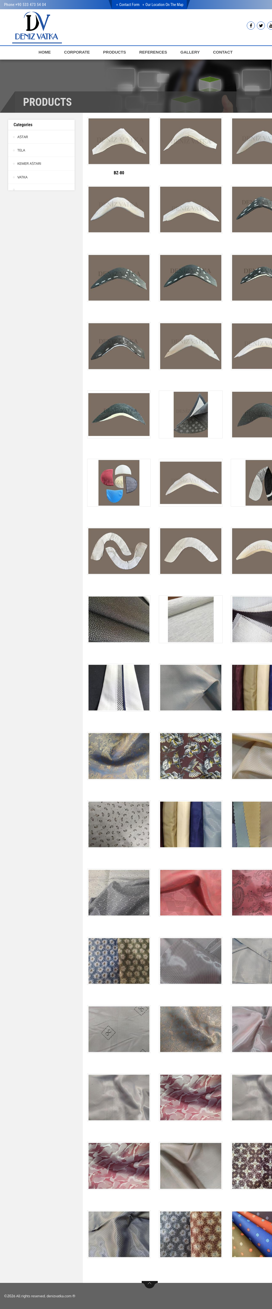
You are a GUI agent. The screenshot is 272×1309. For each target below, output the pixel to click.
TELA (21, 150)
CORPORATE (77, 52)
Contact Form (129, 4)
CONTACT (223, 52)
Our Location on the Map (165, 4)
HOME (45, 52)
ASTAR (22, 137)
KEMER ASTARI (29, 163)
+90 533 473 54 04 (30, 4)
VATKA (22, 177)
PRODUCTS (114, 52)
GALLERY (190, 52)
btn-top (150, 1285)
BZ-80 (118, 172)
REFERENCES (153, 52)
